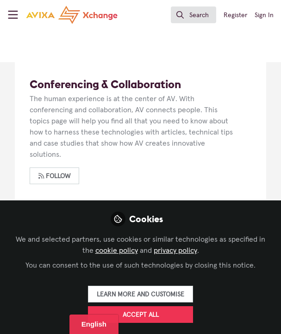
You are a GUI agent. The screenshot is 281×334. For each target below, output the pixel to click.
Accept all (141, 315)
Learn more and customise (140, 294)
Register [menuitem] (235, 15)
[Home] (72, 15)
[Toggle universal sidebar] (13, 15)
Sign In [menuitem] (264, 15)
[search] (193, 14)
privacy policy (175, 250)
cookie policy (116, 250)
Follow (54, 176)
